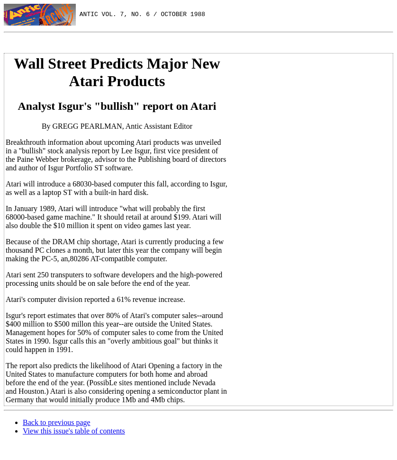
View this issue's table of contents (74, 431)
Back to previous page (56, 422)
